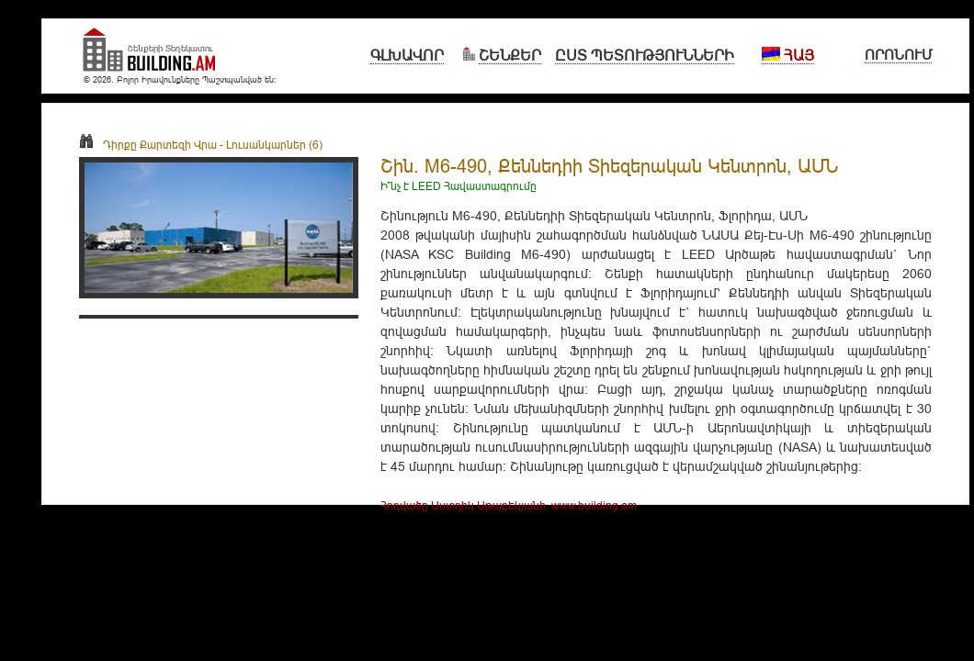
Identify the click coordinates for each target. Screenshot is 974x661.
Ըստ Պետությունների (644, 55)
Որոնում (898, 54)
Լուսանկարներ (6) (274, 144)
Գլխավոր (407, 55)
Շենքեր (510, 55)
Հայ (788, 55)
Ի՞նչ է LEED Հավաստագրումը (458, 186)
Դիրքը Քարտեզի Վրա (148, 144)
